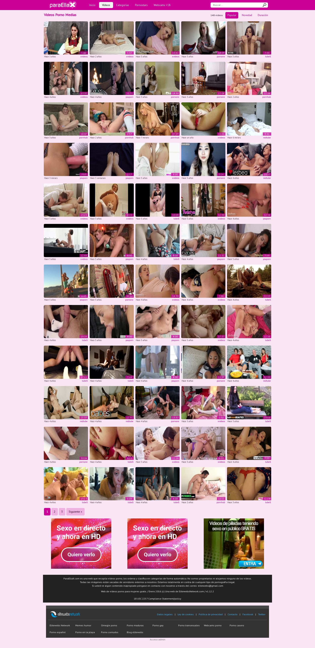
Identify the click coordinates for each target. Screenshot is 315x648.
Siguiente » (75, 511)
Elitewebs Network (60, 625)
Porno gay (158, 625)
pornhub (266, 97)
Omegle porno (109, 625)
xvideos (84, 56)
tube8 (268, 56)
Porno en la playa (85, 632)
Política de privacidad (211, 614)
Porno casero (237, 625)
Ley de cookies (186, 614)
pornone (221, 56)
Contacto (232, 614)
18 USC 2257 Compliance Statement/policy (157, 598)
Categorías (122, 5)
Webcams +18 (162, 5)
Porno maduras (135, 625)
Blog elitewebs (135, 632)
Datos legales (165, 614)
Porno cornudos (109, 632)
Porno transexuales (189, 625)
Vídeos (106, 5)
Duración (263, 15)
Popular (231, 15)
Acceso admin (157, 639)
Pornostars (141, 5)
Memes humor (83, 625)
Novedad (247, 15)
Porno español (58, 632)
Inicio (92, 5)
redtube (267, 137)
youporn (129, 97)
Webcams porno (213, 625)
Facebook (247, 614)
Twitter (261, 614)
